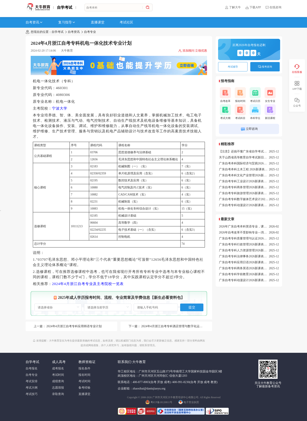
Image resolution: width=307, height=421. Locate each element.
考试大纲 (225, 112)
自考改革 (225, 95)
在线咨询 (273, 7)
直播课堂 (97, 22)
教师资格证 (87, 362)
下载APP (253, 7)
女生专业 (270, 95)
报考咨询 (265, 66)
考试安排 (32, 381)
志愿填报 (58, 387)
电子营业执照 (188, 402)
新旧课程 (270, 112)
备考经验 (84, 387)
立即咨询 (249, 129)
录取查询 (58, 394)
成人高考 (59, 362)
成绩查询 (58, 381)
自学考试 (64, 7)
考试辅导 (233, 66)
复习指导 (67, 22)
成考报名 (58, 368)
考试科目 (240, 112)
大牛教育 (67, 50)
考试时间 (58, 374)
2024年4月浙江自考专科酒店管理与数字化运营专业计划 (177, 326)
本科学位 (255, 112)
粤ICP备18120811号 (158, 402)
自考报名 (32, 368)
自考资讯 (34, 22)
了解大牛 (233, 7)
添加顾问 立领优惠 (192, 50)
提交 (191, 307)
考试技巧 (32, 394)
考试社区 (126, 22)
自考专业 (90, 31)
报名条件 (84, 368)
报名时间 (240, 95)
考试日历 (255, 95)
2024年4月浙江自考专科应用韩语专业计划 (74, 326)
